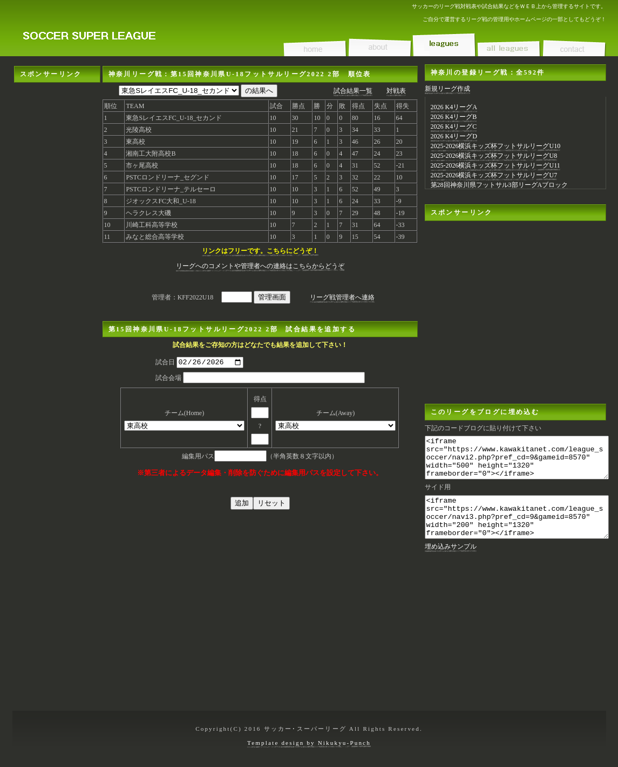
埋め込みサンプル (451, 562)
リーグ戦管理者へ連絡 (342, 297)
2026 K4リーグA (454, 107)
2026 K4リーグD (454, 136)
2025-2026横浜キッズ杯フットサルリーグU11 (495, 165)
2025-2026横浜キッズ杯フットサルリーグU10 (496, 146)
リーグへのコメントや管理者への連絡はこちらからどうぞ (260, 266)
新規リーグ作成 (447, 88)
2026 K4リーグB (454, 117)
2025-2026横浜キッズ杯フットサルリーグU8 (494, 155)
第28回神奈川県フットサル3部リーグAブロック (499, 185)
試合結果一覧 (353, 91)
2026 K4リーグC (454, 126)
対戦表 (396, 91)
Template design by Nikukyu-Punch (309, 742)
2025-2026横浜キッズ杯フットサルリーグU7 (494, 175)
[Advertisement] (57, 116)
